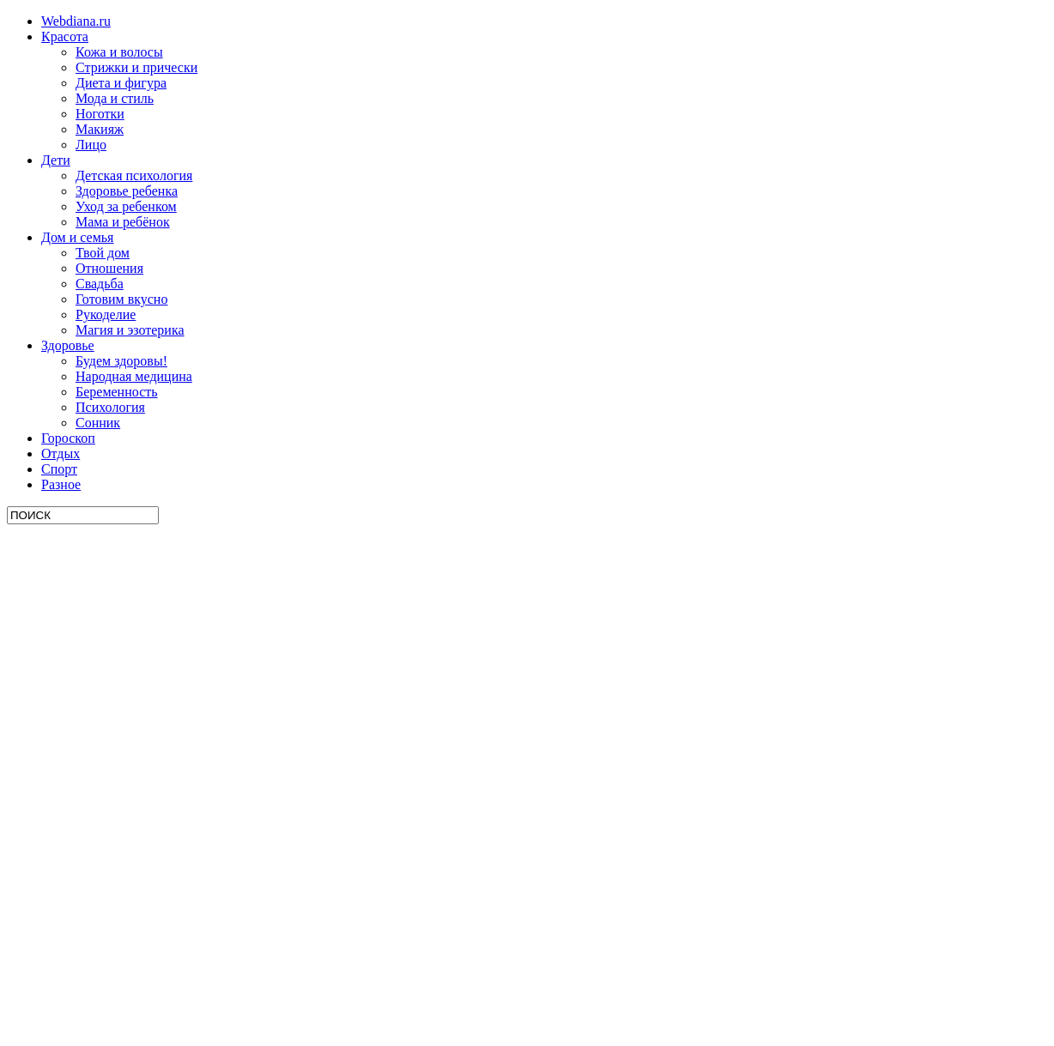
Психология (110, 407)
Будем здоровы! (121, 361)
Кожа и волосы (119, 52)
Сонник (98, 422)
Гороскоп (68, 438)
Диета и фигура (121, 83)
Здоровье (67, 345)
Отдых (60, 453)
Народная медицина (134, 376)
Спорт (59, 469)
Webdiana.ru (76, 21)
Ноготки (100, 113)
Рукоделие (106, 314)
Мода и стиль (115, 98)
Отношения (109, 268)
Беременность (117, 391)
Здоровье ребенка (127, 191)
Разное (61, 484)
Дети (55, 160)
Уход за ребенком (126, 206)
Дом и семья (77, 237)
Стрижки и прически (136, 67)
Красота (64, 36)
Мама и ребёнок (123, 222)
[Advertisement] (135, 781)
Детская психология (134, 175)
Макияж (100, 129)
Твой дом (103, 252)
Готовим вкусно (121, 299)
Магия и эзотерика (130, 330)
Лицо (91, 144)
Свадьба (100, 283)
